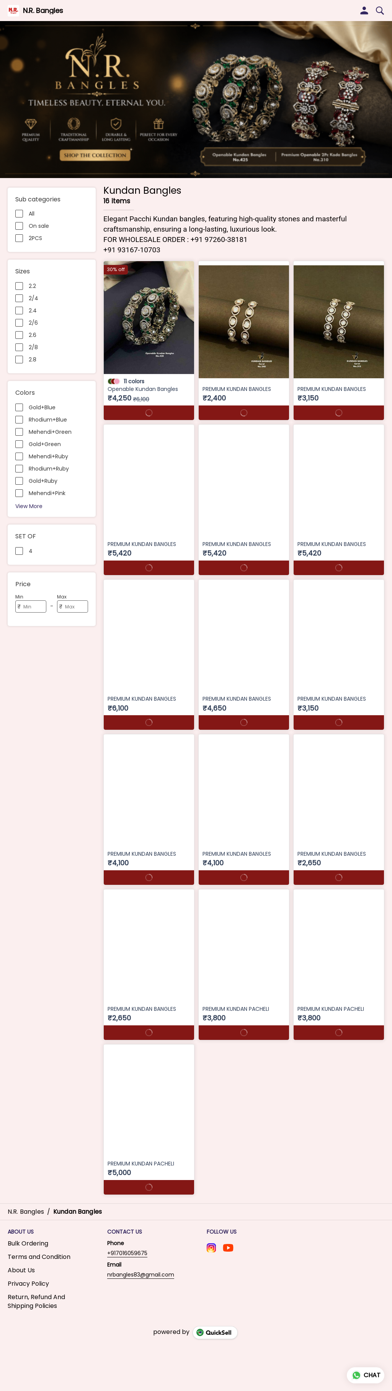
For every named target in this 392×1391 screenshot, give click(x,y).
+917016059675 (127, 1251)
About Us (21, 1269)
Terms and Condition (39, 1255)
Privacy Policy (28, 1282)
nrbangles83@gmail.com (140, 1273)
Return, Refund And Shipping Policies (36, 1300)
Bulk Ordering (28, 1242)
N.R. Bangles (43, 11)
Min (19, 596)
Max (62, 596)
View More (28, 505)
